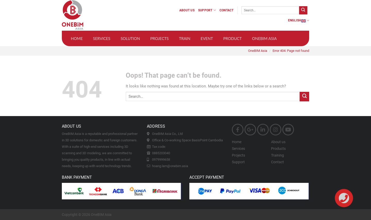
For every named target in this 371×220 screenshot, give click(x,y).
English (298, 20)
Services (101, 38)
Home (77, 38)
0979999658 (161, 159)
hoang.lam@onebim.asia (170, 166)
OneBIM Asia (264, 38)
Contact (227, 10)
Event (207, 38)
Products (278, 148)
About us (187, 10)
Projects (159, 38)
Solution (130, 38)
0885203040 (161, 153)
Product (232, 38)
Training (277, 155)
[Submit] (303, 10)
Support (207, 10)
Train (184, 38)
